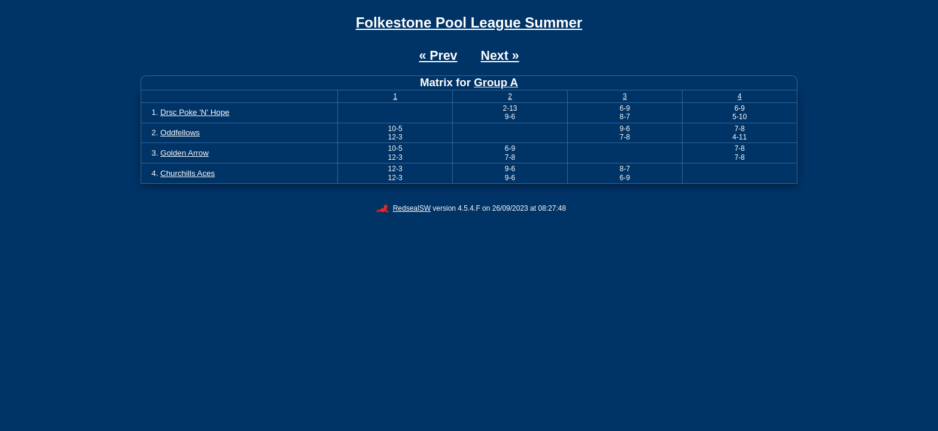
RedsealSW (403, 208)
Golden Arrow (184, 152)
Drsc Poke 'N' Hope (194, 112)
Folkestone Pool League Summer (469, 22)
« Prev (438, 55)
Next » (500, 55)
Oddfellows (180, 132)
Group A (496, 82)
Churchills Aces (187, 173)
